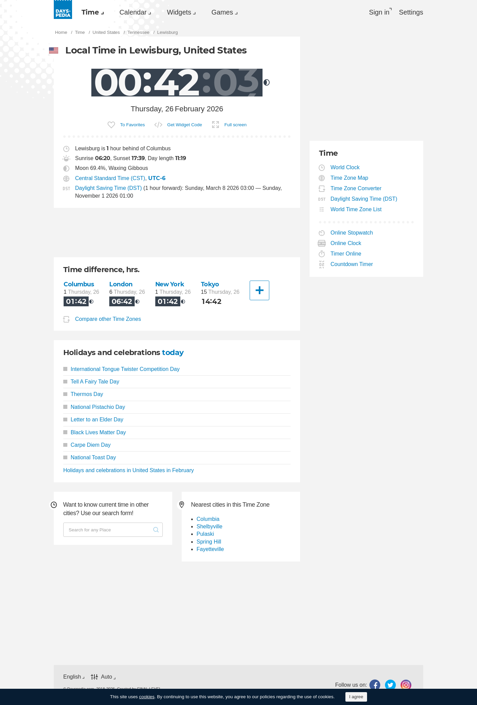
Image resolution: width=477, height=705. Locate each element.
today (172, 352)
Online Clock (346, 243)
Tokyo (210, 284)
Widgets (179, 12)
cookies (147, 696)
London (120, 284)
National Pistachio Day (94, 407)
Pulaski (205, 534)
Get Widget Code (184, 124)
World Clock (345, 167)
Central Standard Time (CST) (110, 178)
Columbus (79, 284)
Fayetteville (210, 549)
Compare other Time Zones (108, 319)
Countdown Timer (352, 264)
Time (90, 12)
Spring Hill (209, 542)
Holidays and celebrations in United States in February (128, 470)
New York (169, 284)
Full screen (235, 124)
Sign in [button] (379, 12)
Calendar (132, 12)
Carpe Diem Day (87, 445)
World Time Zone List (356, 209)
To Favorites (132, 124)
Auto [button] (106, 677)
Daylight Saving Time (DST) (108, 188)
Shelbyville (209, 526)
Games (222, 12)
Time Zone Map (349, 178)
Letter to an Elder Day (93, 419)
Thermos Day (83, 394)
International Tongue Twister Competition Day (121, 369)
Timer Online (346, 254)
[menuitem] (91, 12)
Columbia (208, 519)
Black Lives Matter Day (94, 432)
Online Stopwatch (352, 233)
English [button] (72, 677)
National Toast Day (89, 457)
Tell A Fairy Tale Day (91, 381)
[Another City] (259, 290)
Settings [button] (411, 12)
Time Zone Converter (356, 188)
